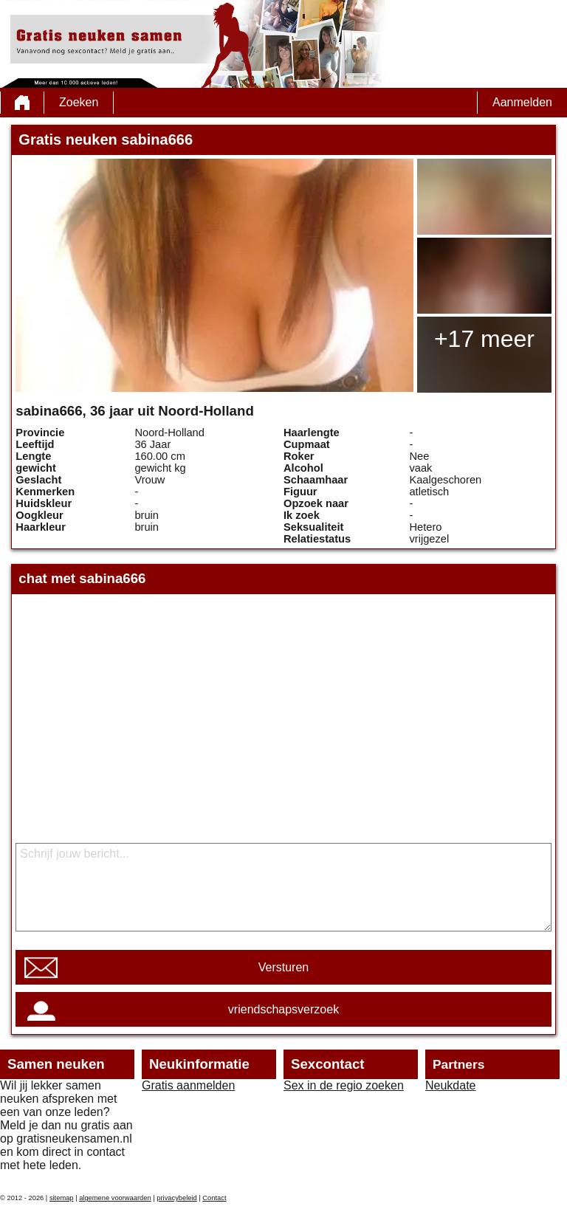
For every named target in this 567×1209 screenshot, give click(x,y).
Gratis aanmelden (188, 1085)
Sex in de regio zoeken (344, 1085)
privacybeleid (176, 1198)
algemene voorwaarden (115, 1198)
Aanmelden (522, 102)
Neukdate (450, 1085)
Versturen (283, 967)
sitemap (61, 1198)
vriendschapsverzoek (283, 1009)
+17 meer (484, 339)
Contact (214, 1198)
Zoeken (78, 102)
